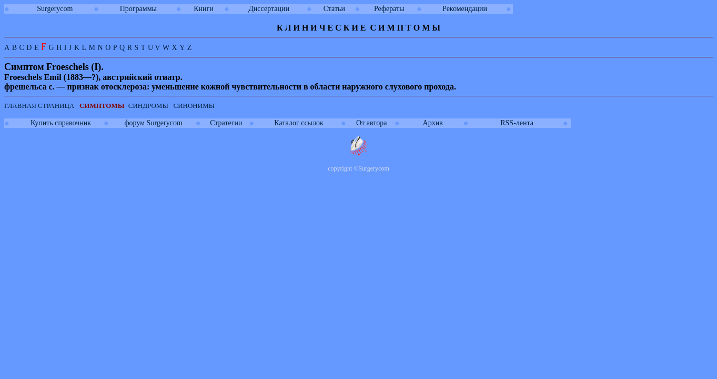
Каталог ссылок (298, 123)
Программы (138, 9)
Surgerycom (55, 9)
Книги (204, 9)
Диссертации (268, 9)
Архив (433, 123)
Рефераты (389, 9)
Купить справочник (61, 123)
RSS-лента (516, 123)
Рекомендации (464, 9)
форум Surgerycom (154, 123)
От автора (371, 123)
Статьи (334, 9)
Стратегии (226, 123)
